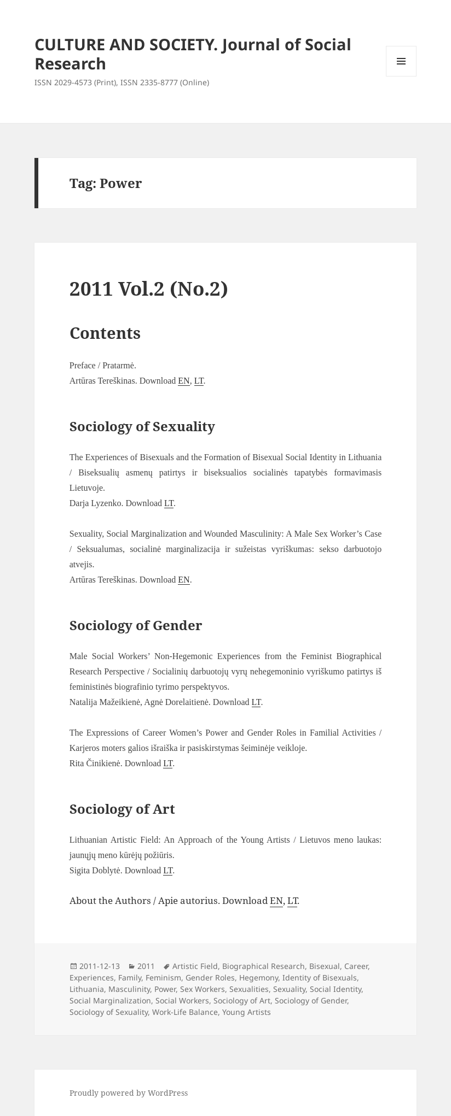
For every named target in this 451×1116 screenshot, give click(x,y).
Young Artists (246, 1012)
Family (129, 977)
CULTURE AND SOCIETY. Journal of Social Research (192, 53)
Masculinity (129, 989)
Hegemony (258, 977)
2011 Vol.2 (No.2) (149, 288)
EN (183, 380)
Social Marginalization (110, 1000)
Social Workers (182, 1000)
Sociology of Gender (311, 1000)
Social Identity (335, 989)
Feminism (163, 977)
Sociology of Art (241, 1000)
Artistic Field (195, 966)
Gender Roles (210, 977)
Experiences (92, 977)
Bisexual (324, 966)
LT (199, 380)
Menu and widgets (401, 76)
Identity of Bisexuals (319, 977)
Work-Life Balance (185, 1012)
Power (165, 989)
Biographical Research (263, 966)
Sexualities (249, 989)
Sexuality (289, 989)
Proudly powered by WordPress (129, 1093)
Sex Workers (202, 989)
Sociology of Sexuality (109, 1012)
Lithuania (87, 989)
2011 (146, 966)
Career (356, 966)
